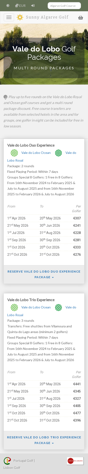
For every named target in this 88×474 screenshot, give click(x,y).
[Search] (64, 5)
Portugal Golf (18, 461)
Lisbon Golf (12, 468)
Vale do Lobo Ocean (30, 153)
